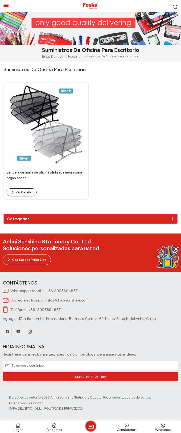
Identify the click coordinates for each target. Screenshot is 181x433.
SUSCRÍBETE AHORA (90, 376)
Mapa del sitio (20, 408)
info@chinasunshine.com (67, 300)
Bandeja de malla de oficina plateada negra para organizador (44, 175)
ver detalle (24, 192)
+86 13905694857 (44, 310)
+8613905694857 (62, 291)
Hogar (72, 56)
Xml (38, 408)
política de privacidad (63, 408)
